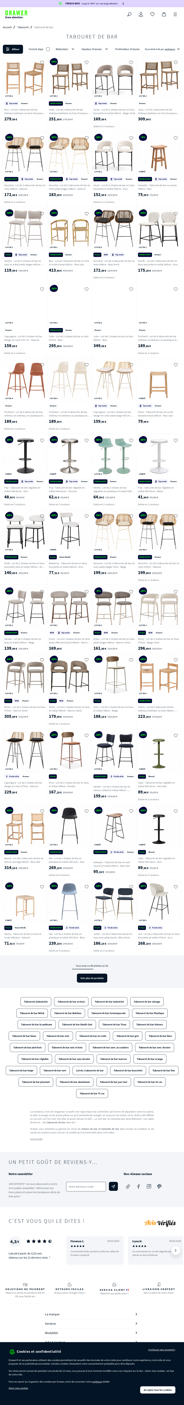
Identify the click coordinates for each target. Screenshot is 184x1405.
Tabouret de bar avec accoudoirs (111, 1047)
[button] (92, 49)
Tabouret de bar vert (54, 1070)
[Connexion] (141, 14)
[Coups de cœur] (152, 14)
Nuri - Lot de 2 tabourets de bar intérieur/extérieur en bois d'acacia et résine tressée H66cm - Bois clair (24, 113)
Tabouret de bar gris (127, 1036)
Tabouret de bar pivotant (36, 1082)
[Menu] (175, 14)
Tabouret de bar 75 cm (92, 1093)
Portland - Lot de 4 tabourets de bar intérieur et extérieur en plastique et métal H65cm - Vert (157, 340)
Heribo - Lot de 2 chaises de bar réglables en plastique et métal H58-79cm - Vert (112, 491)
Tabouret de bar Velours (149, 1024)
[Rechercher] (129, 14)
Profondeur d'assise (131, 49)
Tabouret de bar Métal (32, 1013)
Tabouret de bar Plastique (150, 1013)
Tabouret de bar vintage (147, 1001)
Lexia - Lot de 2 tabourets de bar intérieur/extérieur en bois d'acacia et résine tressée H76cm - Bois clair (158, 113)
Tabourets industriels (36, 1001)
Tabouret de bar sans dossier (74, 1059)
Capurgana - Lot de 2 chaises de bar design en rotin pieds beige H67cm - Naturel (112, 415)
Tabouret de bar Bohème (67, 1013)
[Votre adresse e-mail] (86, 1186)
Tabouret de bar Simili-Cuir (77, 1024)
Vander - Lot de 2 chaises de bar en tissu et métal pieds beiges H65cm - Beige (23, 264)
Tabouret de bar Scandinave (36, 1024)
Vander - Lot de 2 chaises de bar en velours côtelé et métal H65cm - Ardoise (111, 790)
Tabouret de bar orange (150, 1059)
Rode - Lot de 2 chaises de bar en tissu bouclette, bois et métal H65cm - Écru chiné (24, 567)
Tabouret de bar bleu (160, 1036)
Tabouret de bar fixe (164, 1070)
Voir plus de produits (92, 978)
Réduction (66, 49)
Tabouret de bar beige (21, 1070)
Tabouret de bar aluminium (75, 1082)
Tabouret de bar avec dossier (155, 1047)
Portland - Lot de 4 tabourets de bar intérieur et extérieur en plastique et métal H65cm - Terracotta (23, 415)
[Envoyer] (113, 1186)
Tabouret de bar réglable (35, 1059)
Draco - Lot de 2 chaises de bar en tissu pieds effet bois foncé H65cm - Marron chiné (69, 642)
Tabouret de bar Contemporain (108, 1013)
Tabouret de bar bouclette (128, 1070)
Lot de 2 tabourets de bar (90, 1070)
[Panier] (164, 14)
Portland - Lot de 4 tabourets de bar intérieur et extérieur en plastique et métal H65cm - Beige (68, 415)
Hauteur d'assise (95, 49)
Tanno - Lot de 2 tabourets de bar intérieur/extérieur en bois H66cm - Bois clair (156, 710)
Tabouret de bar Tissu (114, 1024)
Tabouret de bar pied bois (27, 1047)
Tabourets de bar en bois (71, 1001)
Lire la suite (36, 1139)
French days (36, 49)
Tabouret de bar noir (58, 1036)
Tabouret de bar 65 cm (149, 1082)
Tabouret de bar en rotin (92, 1036)
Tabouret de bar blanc (24, 1036)
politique (97, 1381)
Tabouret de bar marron (113, 1059)
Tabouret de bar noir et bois (67, 1047)
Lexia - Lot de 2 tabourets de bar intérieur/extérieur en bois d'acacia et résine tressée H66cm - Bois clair (68, 113)
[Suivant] (175, 1250)
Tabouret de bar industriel (109, 1001)
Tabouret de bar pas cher (113, 1082)
